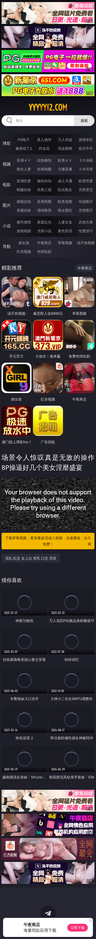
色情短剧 (44, 251)
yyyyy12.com (48, 107)
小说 (7, 226)
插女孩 (23, 242)
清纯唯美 (44, 210)
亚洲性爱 (24, 180)
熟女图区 (65, 210)
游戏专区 (86, 139)
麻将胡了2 (24, 148)
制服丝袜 (24, 189)
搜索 (84, 120)
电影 (7, 184)
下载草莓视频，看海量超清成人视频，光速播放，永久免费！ (48, 541)
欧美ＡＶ (65, 160)
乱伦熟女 (65, 189)
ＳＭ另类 (86, 169)
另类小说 (44, 230)
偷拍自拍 (44, 180)
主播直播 (65, 169)
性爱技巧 (86, 230)
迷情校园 (24, 230)
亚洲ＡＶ (24, 160)
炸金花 (44, 148)
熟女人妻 (24, 169)
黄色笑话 (65, 230)
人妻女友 (65, 222)
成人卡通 (65, 180)
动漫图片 (86, 201)
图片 (7, 205)
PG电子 (24, 139)
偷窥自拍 (24, 201)
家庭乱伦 (44, 222)
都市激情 (24, 222)
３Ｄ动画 (86, 160)
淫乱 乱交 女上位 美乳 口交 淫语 (30, 558)
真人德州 (44, 139)
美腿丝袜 (24, 210)
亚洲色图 (44, 201)
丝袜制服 (44, 169)
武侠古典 (86, 222)
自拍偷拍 (44, 160)
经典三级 (44, 189)
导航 (7, 246)
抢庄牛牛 (86, 148)
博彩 (7, 143)
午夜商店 (44, 242)
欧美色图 (65, 201)
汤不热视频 (86, 242)
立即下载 (77, 927)
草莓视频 (65, 242)
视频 (7, 164)
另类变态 (86, 189)
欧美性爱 (86, 180)
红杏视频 (24, 251)
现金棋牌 (65, 148)
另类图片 (86, 210)
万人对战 (65, 139)
